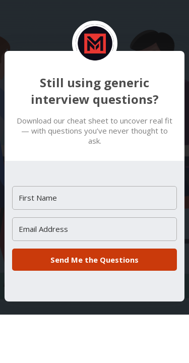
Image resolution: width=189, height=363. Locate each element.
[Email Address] (94, 229)
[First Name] (94, 198)
